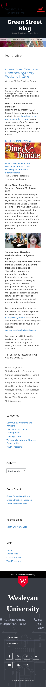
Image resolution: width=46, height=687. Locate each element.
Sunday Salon (31, 386)
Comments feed (14, 557)
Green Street (33, 382)
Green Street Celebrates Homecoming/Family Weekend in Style (22, 73)
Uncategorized (15, 367)
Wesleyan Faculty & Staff (17, 389)
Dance (28, 374)
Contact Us (12, 637)
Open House (11, 386)
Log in (10, 550)
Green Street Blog (24, 25)
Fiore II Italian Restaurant (17, 163)
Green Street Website (17, 503)
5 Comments (14, 400)
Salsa (21, 386)
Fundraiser (21, 382)
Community (28, 371)
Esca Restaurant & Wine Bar (18, 140)
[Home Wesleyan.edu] (23, 581)
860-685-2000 (41, 623)
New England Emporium (17, 169)
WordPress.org (14, 561)
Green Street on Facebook (19, 499)
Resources (12, 643)
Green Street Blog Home (18, 496)
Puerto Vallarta (12, 172)
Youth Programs (14, 446)
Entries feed (12, 553)
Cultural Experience (14, 374)
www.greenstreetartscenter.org (20, 330)
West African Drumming (24, 397)
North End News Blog (17, 526)
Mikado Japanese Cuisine (17, 166)
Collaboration (14, 371)
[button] (41, 8)
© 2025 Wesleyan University (23, 680)
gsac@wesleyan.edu (15, 317)
